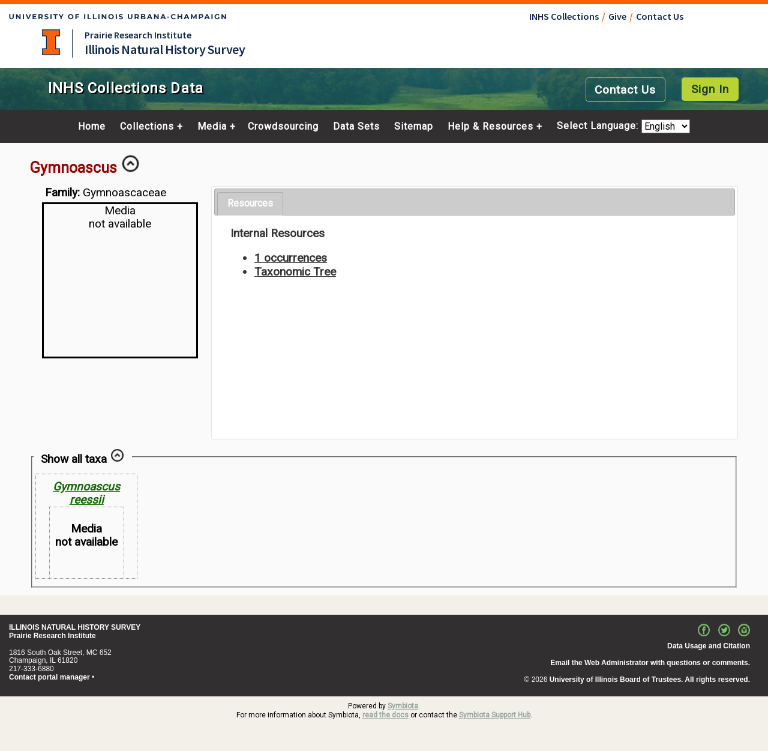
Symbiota (403, 706)
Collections (147, 126)
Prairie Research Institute (138, 35)
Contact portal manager (49, 677)
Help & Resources (490, 126)
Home (92, 126)
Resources (250, 203)
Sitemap (413, 126)
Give (617, 16)
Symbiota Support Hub (494, 715)
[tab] (250, 204)
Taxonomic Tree (295, 272)
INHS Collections (564, 16)
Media (212, 126)
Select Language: (599, 126)
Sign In (710, 89)
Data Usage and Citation (708, 646)
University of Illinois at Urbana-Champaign (51, 42)
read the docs (385, 715)
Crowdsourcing (283, 126)
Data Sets (356, 126)
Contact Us (659, 16)
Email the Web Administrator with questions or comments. (650, 663)
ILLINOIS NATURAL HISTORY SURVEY (74, 627)
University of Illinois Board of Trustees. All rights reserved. (650, 679)
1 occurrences (290, 258)
